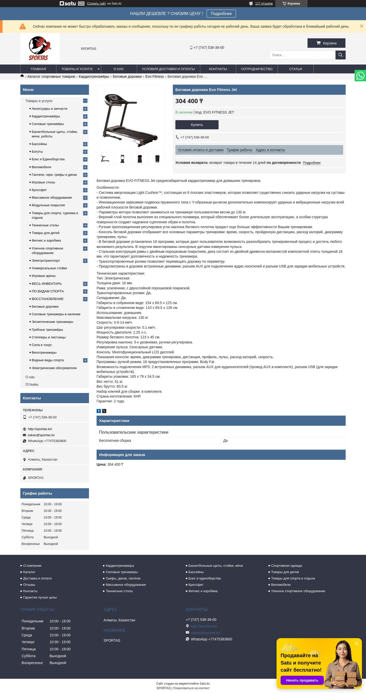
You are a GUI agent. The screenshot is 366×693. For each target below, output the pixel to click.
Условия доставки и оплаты (168, 69)
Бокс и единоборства (205, 578)
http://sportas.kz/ (40, 429)
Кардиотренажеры (120, 566)
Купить (197, 124)
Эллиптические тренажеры (52, 322)
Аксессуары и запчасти (49, 109)
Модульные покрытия (48, 205)
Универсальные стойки (49, 268)
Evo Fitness (154, 76)
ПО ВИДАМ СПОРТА (48, 291)
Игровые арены (44, 276)
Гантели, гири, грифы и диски (54, 175)
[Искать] (341, 55)
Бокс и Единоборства (48, 159)
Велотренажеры (44, 352)
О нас (119, 69)
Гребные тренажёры (47, 330)
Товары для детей (45, 233)
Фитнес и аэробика (46, 240)
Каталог (29, 572)
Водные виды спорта (48, 360)
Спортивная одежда (286, 566)
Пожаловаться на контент (191, 688)
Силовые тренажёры (48, 124)
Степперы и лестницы (49, 337)
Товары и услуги (77, 69)
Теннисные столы (45, 225)
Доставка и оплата (37, 578)
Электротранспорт (46, 260)
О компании (32, 566)
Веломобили (41, 167)
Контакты (218, 69)
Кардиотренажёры (94, 76)
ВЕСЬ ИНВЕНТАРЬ (47, 284)
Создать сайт (96, 3)
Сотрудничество (256, 69)
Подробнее (221, 13)
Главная (38, 69)
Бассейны (39, 144)
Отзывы (31, 384)
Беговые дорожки (127, 76)
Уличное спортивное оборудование (298, 591)
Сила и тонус (42, 345)
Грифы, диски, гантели (123, 578)
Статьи (295, 69)
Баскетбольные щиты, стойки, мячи (216, 566)
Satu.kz (205, 683)
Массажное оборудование (52, 197)
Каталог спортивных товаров (51, 76)
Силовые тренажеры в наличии (56, 314)
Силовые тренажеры (122, 572)
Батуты (37, 151)
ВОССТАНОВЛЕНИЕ (48, 299)
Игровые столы (43, 182)
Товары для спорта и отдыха (293, 578)
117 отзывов (264, 3)
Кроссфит (39, 190)
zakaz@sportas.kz (41, 435)
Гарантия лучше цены (40, 597)
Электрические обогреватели (54, 368)
